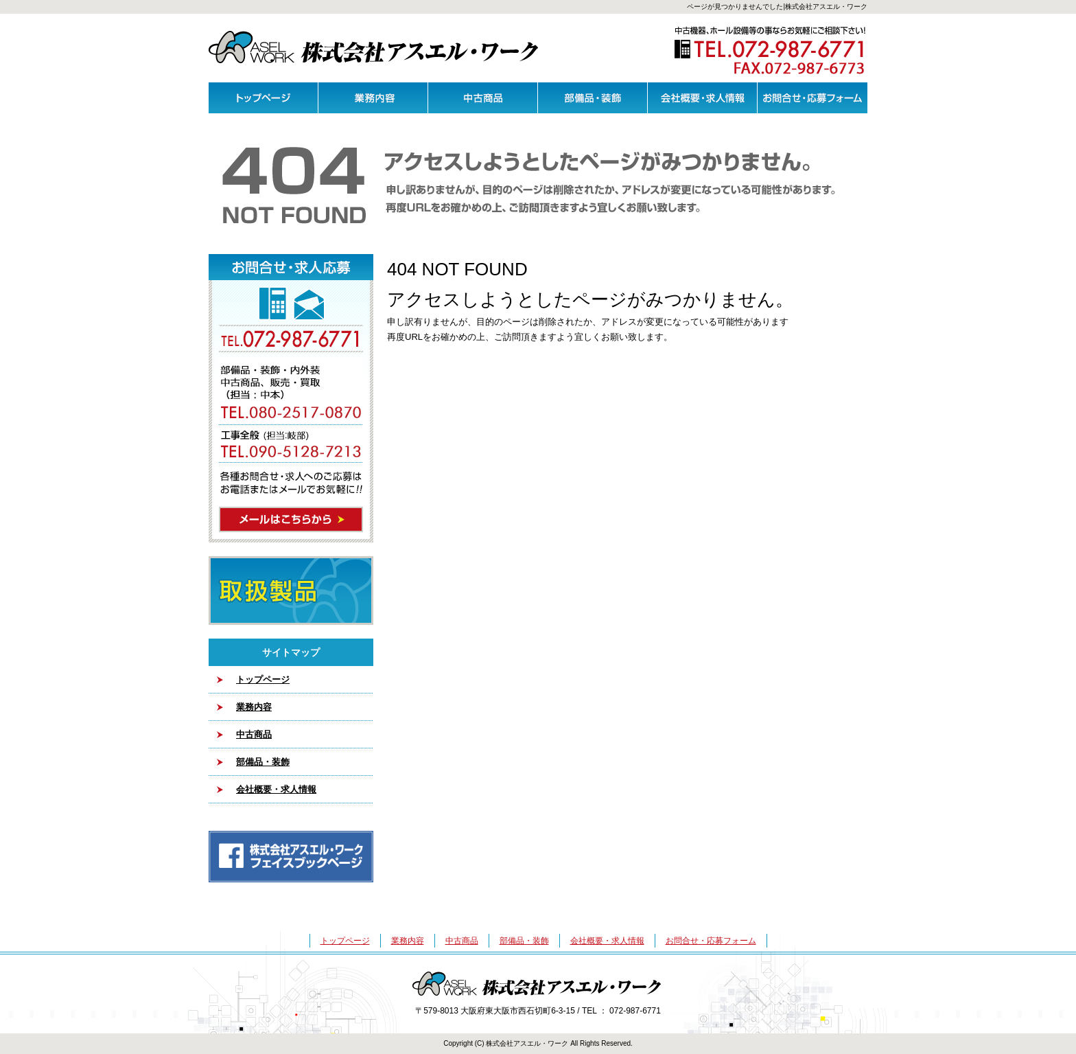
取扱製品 (291, 590)
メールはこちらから (291, 398)
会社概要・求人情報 (703, 97)
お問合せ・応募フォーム (812, 97)
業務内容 (373, 97)
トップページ (263, 97)
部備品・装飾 (593, 97)
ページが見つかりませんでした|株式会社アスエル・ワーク (777, 6)
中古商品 (483, 97)
